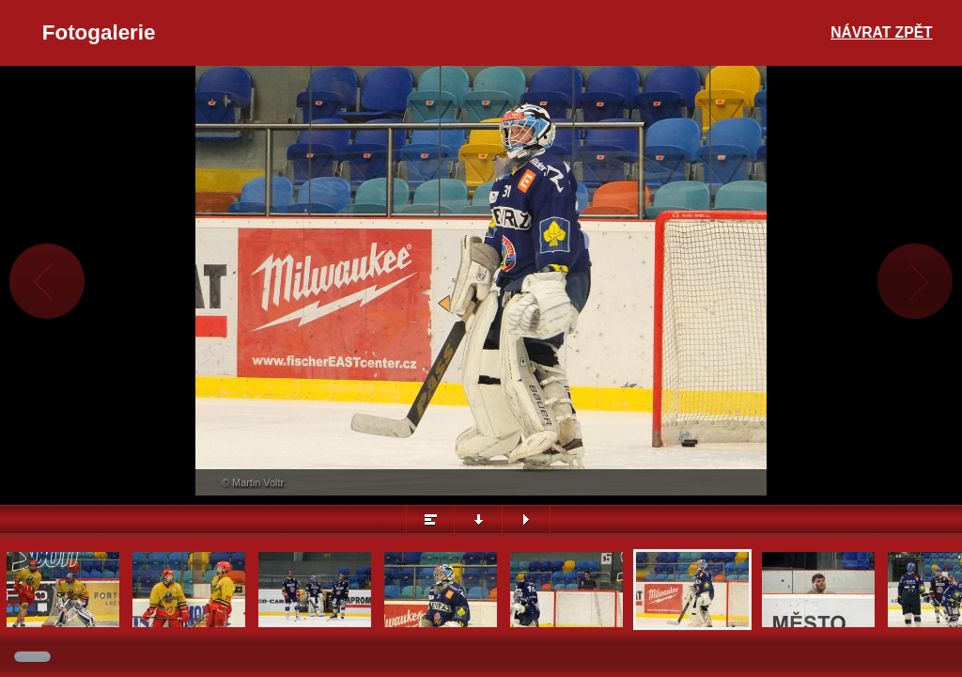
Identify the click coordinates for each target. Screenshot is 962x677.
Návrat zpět (881, 32)
